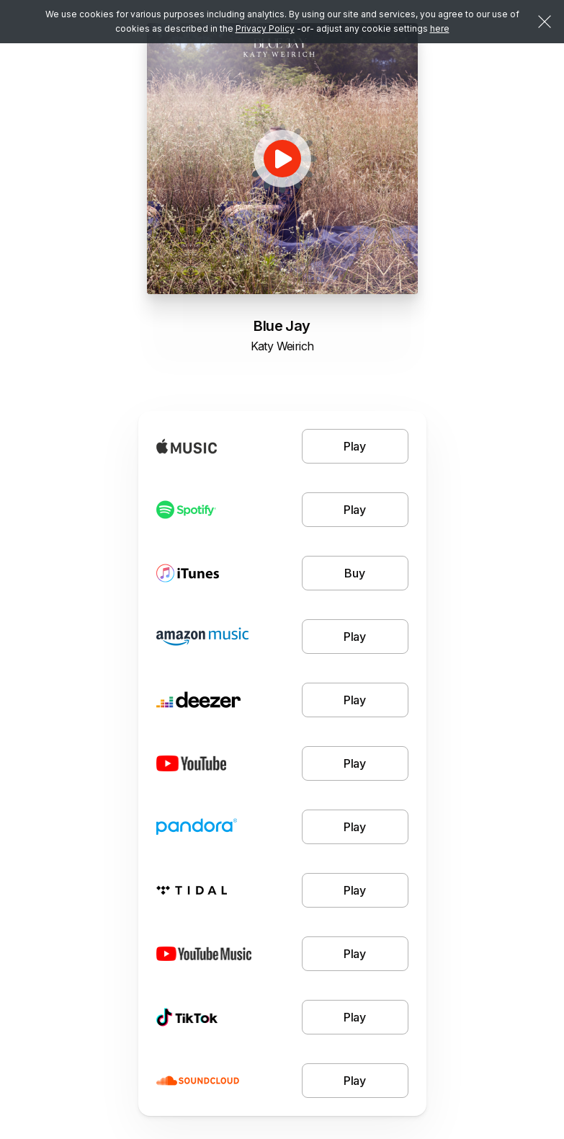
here (439, 28)
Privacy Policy (265, 28)
